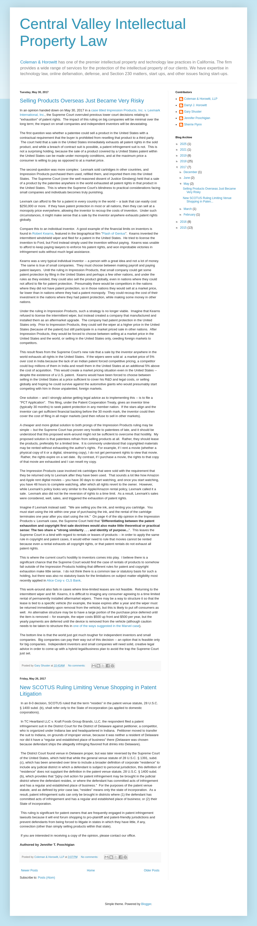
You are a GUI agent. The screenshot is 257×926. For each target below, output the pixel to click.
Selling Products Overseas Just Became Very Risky (82, 101)
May (187, 183)
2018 (184, 161)
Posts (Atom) (46, 877)
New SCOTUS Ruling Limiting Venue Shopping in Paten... (207, 199)
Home (91, 870)
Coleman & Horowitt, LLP (200, 99)
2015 (184, 227)
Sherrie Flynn (193, 124)
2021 (184, 149)
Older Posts (151, 870)
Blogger (146, 904)
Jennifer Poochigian (197, 118)
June (187, 178)
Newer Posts (29, 870)
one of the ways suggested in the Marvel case (106, 626)
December (191, 172)
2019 (184, 155)
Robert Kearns (42, 233)
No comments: (77, 665)
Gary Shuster (193, 111)
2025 (184, 144)
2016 (184, 221)
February (190, 214)
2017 (184, 167)
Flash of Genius (114, 233)
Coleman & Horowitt (39, 62)
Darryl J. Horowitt (195, 105)
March (188, 209)
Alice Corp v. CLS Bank (64, 580)
